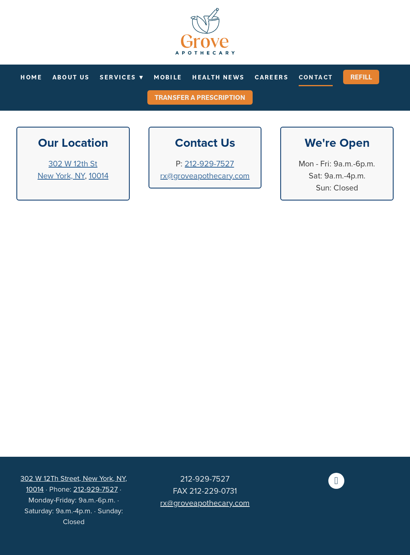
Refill (361, 76)
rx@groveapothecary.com (204, 175)
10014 (99, 175)
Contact (316, 77)
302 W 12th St (72, 163)
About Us (71, 77)
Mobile (168, 77)
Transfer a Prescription (200, 97)
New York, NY (61, 175)
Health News (218, 77)
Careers (271, 77)
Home (31, 77)
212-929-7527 (209, 163)
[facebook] (336, 481)
